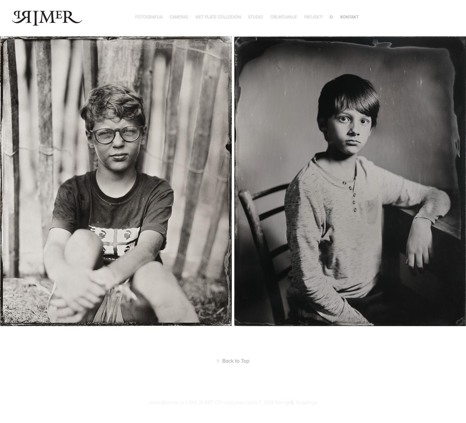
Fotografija (149, 17)
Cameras (179, 17)
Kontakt (349, 17)
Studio (255, 17)
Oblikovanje (283, 17)
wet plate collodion (218, 17)
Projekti (313, 17)
